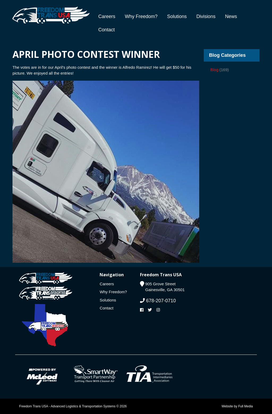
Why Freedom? (141, 16)
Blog (214, 69)
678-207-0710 (158, 300)
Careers (106, 16)
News (231, 16)
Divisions (205, 16)
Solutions (177, 16)
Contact (106, 29)
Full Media (245, 406)
